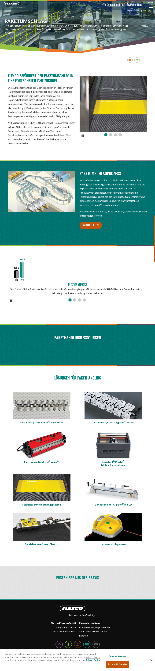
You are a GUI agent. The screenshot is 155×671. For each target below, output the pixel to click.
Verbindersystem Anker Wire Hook (41, 422)
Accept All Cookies (117, 664)
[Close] (151, 660)
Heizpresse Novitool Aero (41, 462)
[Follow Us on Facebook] (68, 644)
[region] (77, 660)
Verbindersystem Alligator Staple (113, 422)
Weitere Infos (91, 225)
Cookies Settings (117, 656)
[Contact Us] (96, 644)
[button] (111, 4)
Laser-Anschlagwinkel (113, 544)
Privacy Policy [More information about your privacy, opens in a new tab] (93, 660)
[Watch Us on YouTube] (86, 644)
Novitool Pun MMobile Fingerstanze (113, 463)
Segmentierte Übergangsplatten (41, 504)
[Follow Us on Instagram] (77, 644)
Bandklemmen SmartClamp (42, 544)
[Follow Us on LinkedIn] (59, 644)
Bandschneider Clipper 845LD (113, 504)
